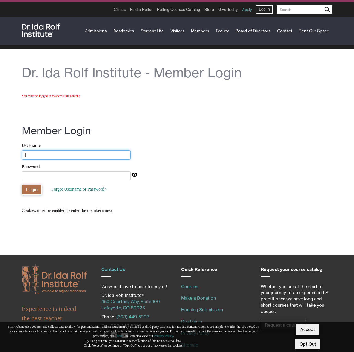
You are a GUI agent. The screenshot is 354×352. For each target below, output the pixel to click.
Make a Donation (198, 298)
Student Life (152, 31)
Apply (247, 9)
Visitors (177, 31)
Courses (189, 286)
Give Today (228, 9)
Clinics (120, 9)
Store (209, 9)
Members (200, 31)
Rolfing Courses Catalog (178, 9)
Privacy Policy (163, 336)
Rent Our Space (314, 31)
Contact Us (113, 269)
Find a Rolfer (141, 9)
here (120, 336)
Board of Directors (253, 31)
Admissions (96, 31)
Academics (123, 31)
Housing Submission (202, 309)
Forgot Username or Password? (79, 189)
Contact (284, 31)
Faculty (222, 31)
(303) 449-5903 (132, 317)
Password (31, 166)
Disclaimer (192, 321)
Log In (264, 9)
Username (31, 145)
